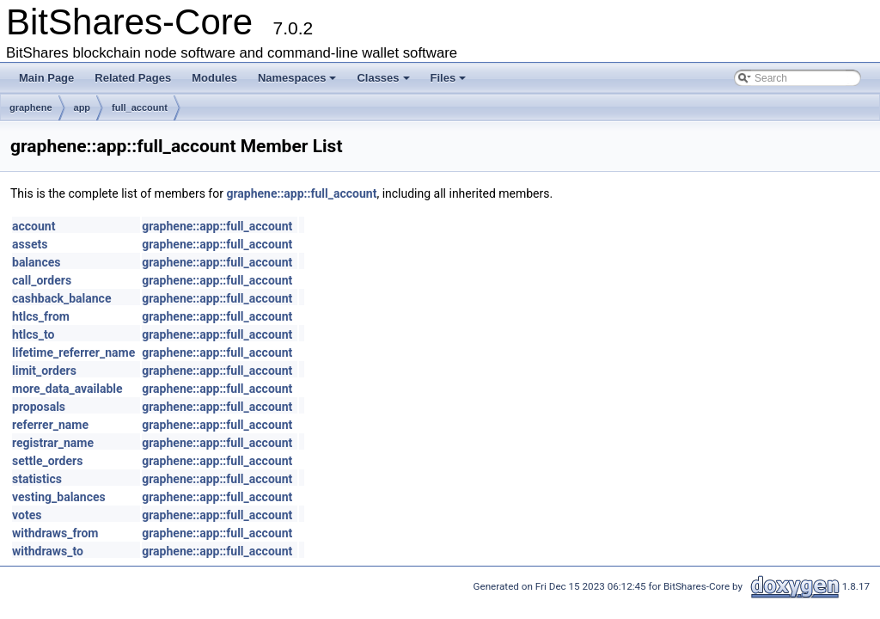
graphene (30, 107)
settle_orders (47, 461)
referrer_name (50, 425)
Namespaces (297, 77)
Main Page (46, 77)
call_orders (41, 280)
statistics (37, 479)
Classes (383, 77)
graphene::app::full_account (301, 193)
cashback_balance (61, 298)
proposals (38, 407)
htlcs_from (41, 316)
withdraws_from (55, 533)
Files (449, 77)
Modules (214, 77)
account (33, 226)
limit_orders (44, 370)
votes (26, 515)
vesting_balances (59, 497)
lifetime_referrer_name (73, 352)
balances (36, 262)
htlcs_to (33, 334)
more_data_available (67, 388)
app (82, 107)
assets (29, 244)
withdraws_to (47, 551)
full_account (140, 107)
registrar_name (53, 443)
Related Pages (133, 77)
